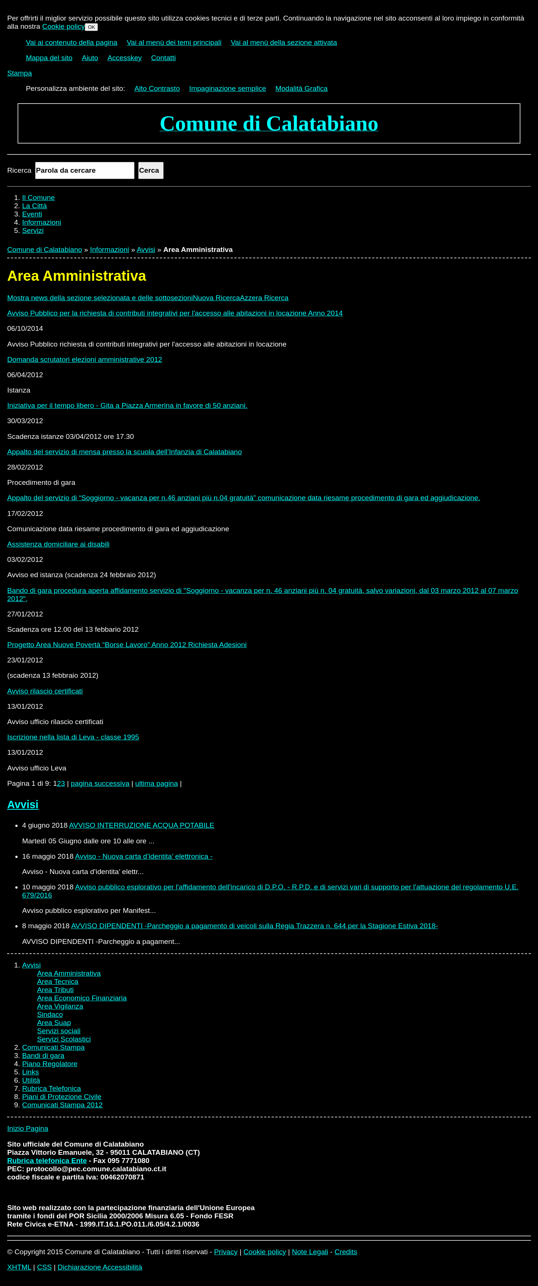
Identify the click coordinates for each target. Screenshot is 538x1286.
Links (30, 1072)
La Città (34, 206)
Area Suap (54, 1023)
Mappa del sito (49, 58)
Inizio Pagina (27, 1128)
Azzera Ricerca (264, 298)
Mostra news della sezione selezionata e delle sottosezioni (100, 298)
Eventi (32, 214)
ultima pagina (156, 783)
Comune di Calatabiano (44, 249)
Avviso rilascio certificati (45, 691)
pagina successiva (100, 783)
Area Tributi (55, 990)
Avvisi (146, 249)
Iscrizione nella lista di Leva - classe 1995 (73, 737)
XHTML (19, 1267)
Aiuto (90, 58)
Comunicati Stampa (53, 1047)
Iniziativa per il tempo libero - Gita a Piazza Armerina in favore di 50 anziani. (127, 405)
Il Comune (38, 197)
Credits (345, 1252)
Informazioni (41, 222)
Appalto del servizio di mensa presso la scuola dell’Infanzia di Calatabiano (124, 452)
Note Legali (310, 1252)
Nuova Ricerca (216, 298)
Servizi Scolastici (64, 1039)
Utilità (31, 1080)
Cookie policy (63, 26)
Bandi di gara (43, 1055)
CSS (44, 1267)
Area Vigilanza (60, 1006)
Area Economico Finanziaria (82, 998)
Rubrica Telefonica (51, 1088)
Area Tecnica (57, 981)
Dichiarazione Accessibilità (100, 1267)
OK (91, 27)
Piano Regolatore (49, 1064)
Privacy (226, 1252)
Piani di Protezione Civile (61, 1097)
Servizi (33, 230)
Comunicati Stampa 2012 (62, 1105)
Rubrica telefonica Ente (47, 1161)
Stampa (19, 73)
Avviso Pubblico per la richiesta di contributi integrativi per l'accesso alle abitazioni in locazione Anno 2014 (175, 313)
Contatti (163, 58)
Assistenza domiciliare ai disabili (58, 544)
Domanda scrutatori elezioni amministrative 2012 (84, 359)
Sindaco (50, 1014)
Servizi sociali (58, 1031)
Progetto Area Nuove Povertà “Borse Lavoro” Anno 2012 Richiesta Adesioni (127, 645)
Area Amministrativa (69, 973)
